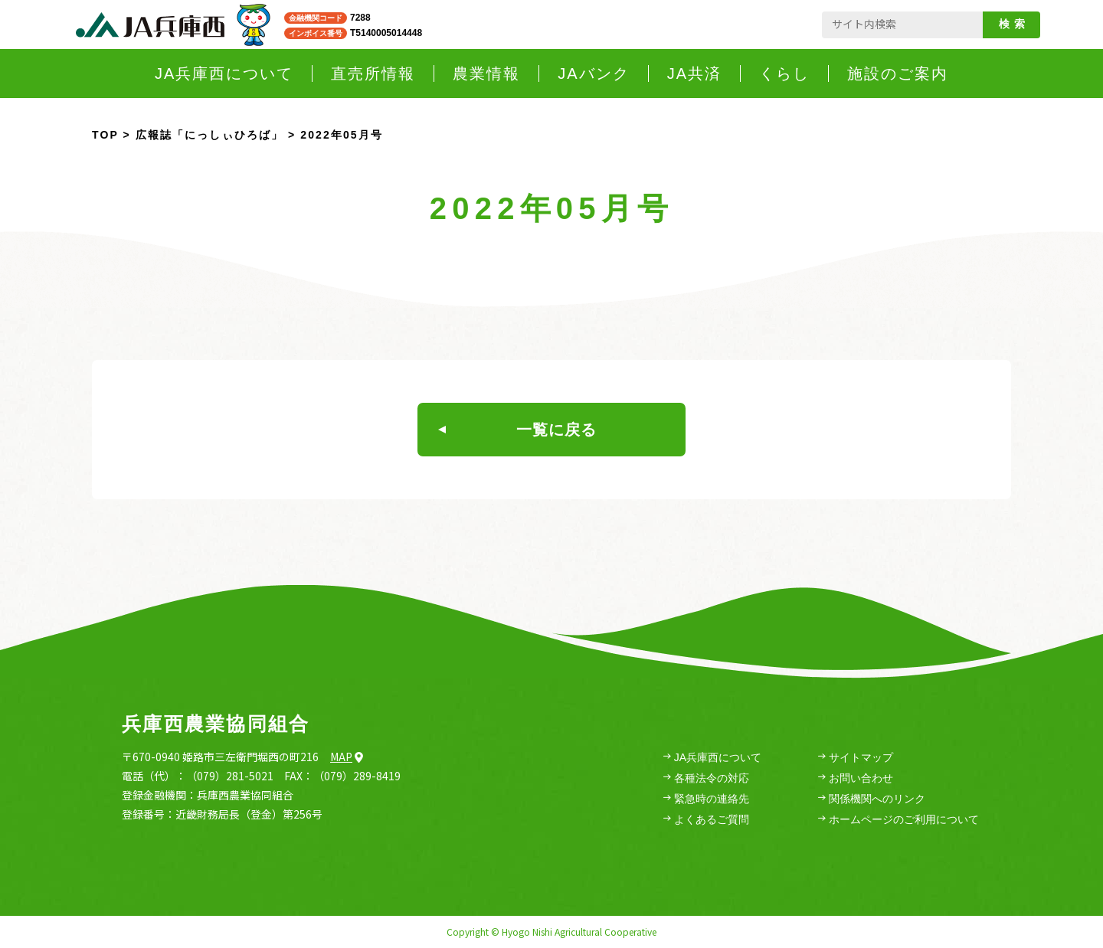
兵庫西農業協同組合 (215, 723)
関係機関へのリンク (871, 799)
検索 (1014, 24)
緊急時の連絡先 (706, 799)
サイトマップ (855, 757)
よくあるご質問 (706, 819)
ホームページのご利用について (898, 819)
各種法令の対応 (706, 778)
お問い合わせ (855, 778)
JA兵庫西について (712, 757)
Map (346, 756)
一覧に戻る (517, 429)
